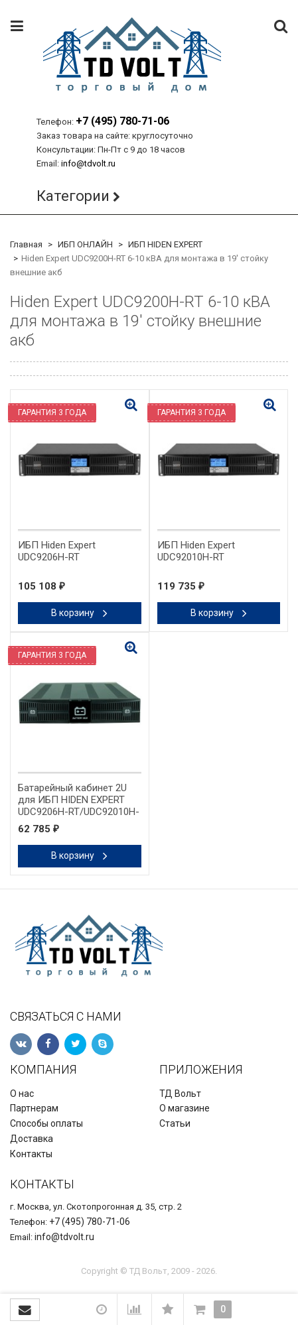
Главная (26, 244)
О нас (22, 1093)
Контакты (31, 1154)
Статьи (174, 1123)
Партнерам (34, 1108)
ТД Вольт (180, 1093)
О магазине (184, 1108)
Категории (73, 196)
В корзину (79, 612)
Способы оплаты (46, 1123)
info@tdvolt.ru (88, 163)
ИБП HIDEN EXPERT (165, 244)
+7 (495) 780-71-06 (122, 121)
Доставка (31, 1138)
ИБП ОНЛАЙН (85, 244)
